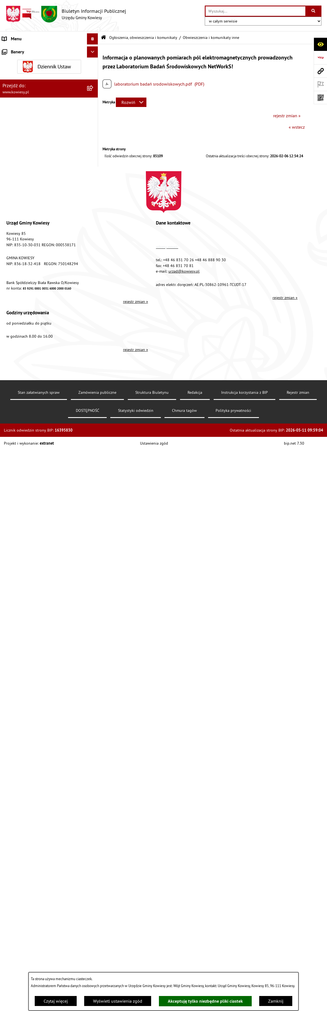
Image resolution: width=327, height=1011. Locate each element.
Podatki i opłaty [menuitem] (17, 183)
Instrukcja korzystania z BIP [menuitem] (28, 642)
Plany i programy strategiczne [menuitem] (30, 172)
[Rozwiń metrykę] (131, 102)
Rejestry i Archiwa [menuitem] (18, 575)
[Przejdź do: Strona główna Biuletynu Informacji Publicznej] (103, 38)
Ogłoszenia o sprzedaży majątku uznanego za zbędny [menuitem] (42, 476)
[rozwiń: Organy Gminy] (94, 61)
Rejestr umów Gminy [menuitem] (21, 502)
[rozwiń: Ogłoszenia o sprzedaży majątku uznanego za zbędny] (94, 473)
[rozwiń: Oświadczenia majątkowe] (94, 117)
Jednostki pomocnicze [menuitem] (23, 150)
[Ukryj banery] (92, 710)
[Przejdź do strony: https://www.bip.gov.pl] (320, 57)
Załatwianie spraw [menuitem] (19, 542)
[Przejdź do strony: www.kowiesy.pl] (320, 71)
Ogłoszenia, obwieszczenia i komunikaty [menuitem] (40, 212)
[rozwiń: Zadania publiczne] (94, 491)
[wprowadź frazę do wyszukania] (255, 11)
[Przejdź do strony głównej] (66, 14)
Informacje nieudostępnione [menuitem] (29, 586)
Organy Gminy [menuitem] (15, 61)
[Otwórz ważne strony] (320, 84)
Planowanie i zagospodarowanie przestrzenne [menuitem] (33, 198)
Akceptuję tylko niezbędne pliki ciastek (205, 1001)
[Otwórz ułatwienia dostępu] (320, 44)
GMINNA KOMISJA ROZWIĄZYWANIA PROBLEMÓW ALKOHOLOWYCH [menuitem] (36, 517)
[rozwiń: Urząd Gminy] (94, 50)
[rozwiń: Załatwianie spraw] (94, 542)
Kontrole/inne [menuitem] (15, 620)
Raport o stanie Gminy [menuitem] (23, 161)
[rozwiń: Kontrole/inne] (94, 620)
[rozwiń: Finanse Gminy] (94, 94)
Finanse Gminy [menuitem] (16, 94)
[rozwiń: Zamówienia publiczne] (94, 105)
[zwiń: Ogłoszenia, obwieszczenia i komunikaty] (94, 212)
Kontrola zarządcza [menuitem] (20, 128)
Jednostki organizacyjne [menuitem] (24, 139)
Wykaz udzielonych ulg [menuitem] (24, 531)
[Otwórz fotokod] (320, 97)
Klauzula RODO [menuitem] (17, 675)
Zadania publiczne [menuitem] (19, 491)
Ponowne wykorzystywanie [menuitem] (27, 598)
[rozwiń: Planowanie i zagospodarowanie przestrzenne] (94, 194)
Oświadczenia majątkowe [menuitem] (26, 116)
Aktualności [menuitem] (13, 686)
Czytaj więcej (56, 1001)
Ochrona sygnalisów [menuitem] (21, 698)
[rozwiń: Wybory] (94, 564)
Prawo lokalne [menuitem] (15, 72)
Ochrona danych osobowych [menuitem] (29, 664)
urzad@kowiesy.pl (183, 860)
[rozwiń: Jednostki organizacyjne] (94, 139)
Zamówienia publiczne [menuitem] (23, 105)
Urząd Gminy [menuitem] (14, 50)
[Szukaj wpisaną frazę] (313, 11)
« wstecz (297, 127)
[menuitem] (49, 227)
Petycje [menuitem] (8, 609)
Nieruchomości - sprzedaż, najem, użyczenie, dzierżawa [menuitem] (43, 459)
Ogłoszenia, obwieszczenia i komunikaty (143, 37)
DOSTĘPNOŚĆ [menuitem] (15, 653)
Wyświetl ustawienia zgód (117, 1001)
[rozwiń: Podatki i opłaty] (94, 183)
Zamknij (275, 1001)
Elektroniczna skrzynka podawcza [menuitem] (34, 631)
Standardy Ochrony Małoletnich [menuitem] (32, 83)
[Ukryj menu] (92, 38)
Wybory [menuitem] (9, 564)
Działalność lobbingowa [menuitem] (25, 553)
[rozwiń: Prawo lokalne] (94, 72)
